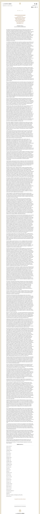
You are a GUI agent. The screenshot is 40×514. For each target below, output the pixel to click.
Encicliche (10, 5)
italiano (34, 5)
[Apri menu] (36, 4)
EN (17, 10)
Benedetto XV (5, 5)
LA (22, 10)
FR (19, 10)
